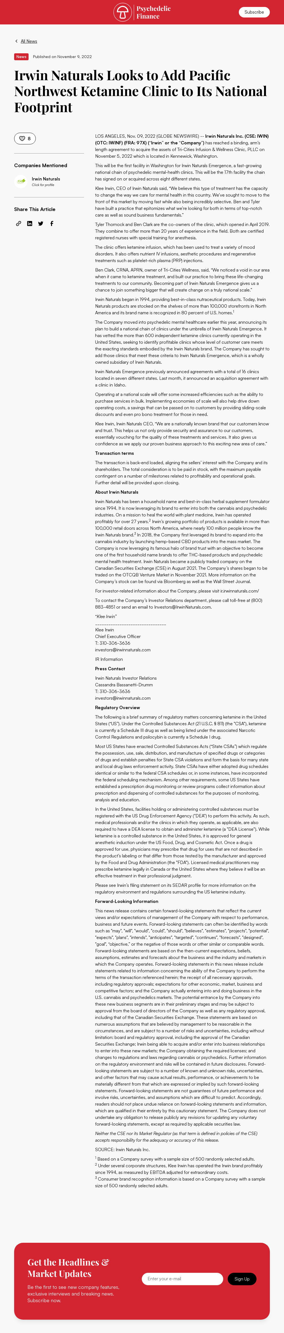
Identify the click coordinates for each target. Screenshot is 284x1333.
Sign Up (242, 1279)
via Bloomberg (171, 581)
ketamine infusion (144, 247)
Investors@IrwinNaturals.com (182, 607)
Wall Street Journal (231, 581)
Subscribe (254, 12)
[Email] (182, 1279)
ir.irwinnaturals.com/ (239, 591)
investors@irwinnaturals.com (123, 649)
